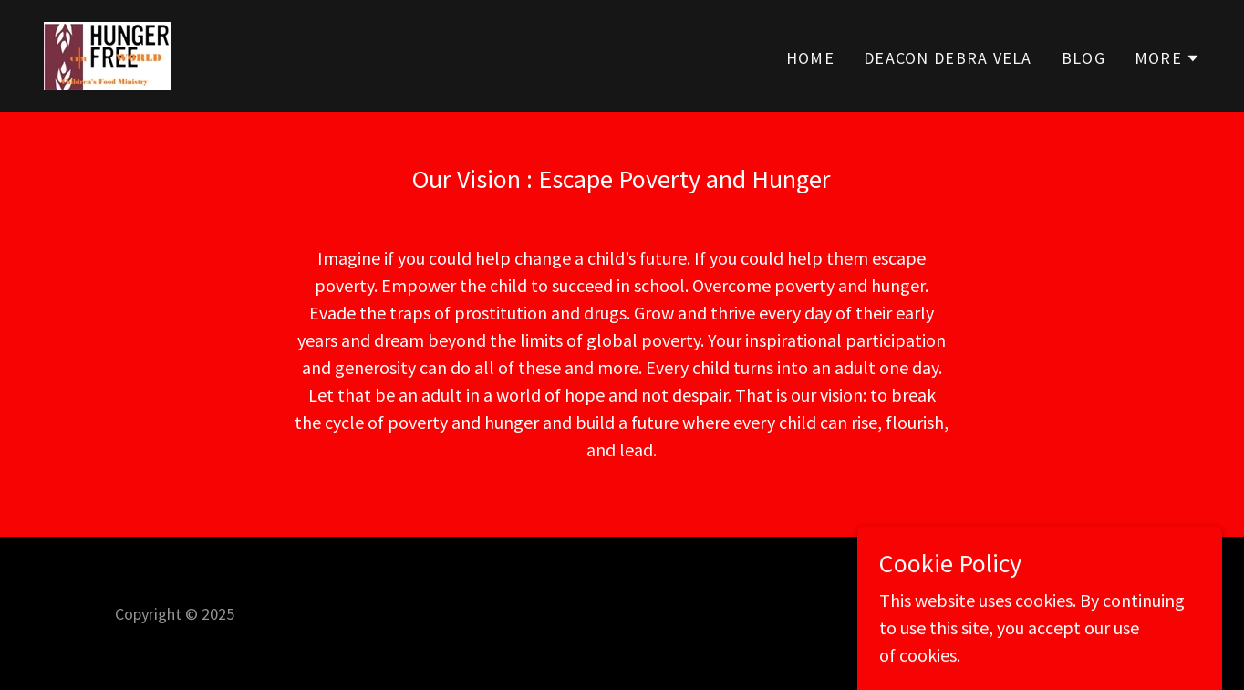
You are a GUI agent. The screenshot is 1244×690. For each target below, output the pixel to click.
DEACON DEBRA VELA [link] (948, 57)
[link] (107, 53)
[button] (1167, 58)
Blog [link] (1083, 57)
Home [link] (810, 57)
